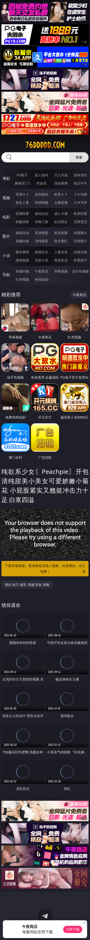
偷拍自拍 (41, 213)
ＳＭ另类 (80, 202)
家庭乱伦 (41, 252)
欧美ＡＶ (61, 194)
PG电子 (22, 175)
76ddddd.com (45, 145)
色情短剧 (41, 279)
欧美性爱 (80, 213)
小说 (6, 255)
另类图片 (80, 241)
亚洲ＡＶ (22, 194)
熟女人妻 (22, 202)
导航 (6, 274)
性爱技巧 (80, 260)
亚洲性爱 (22, 213)
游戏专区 (80, 175)
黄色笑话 (61, 260)
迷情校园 (22, 260)
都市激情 (22, 252)
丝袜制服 (41, 202)
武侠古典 (80, 252)
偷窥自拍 (22, 232)
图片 (6, 236)
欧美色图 (61, 232)
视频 (6, 197)
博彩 (6, 178)
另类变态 (80, 221)
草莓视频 (61, 271)
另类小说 (41, 260)
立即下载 (72, 929)
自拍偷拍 (41, 194)
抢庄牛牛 (80, 183)
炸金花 (41, 183)
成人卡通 (61, 213)
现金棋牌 (61, 183)
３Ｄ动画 (80, 194)
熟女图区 (61, 241)
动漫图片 (80, 232)
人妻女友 (61, 252)
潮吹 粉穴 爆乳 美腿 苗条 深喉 (27, 584)
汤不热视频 (80, 271)
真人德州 (41, 175)
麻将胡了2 (22, 183)
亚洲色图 (41, 232)
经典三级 (41, 221)
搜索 (79, 157)
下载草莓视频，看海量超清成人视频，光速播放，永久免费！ (45, 568)
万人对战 (61, 175)
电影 (6, 217)
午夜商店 (41, 271)
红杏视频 (22, 279)
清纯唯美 (41, 241)
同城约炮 (22, 271)
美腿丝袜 (22, 241)
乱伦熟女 (61, 221)
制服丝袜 (22, 221)
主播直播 (61, 202)
